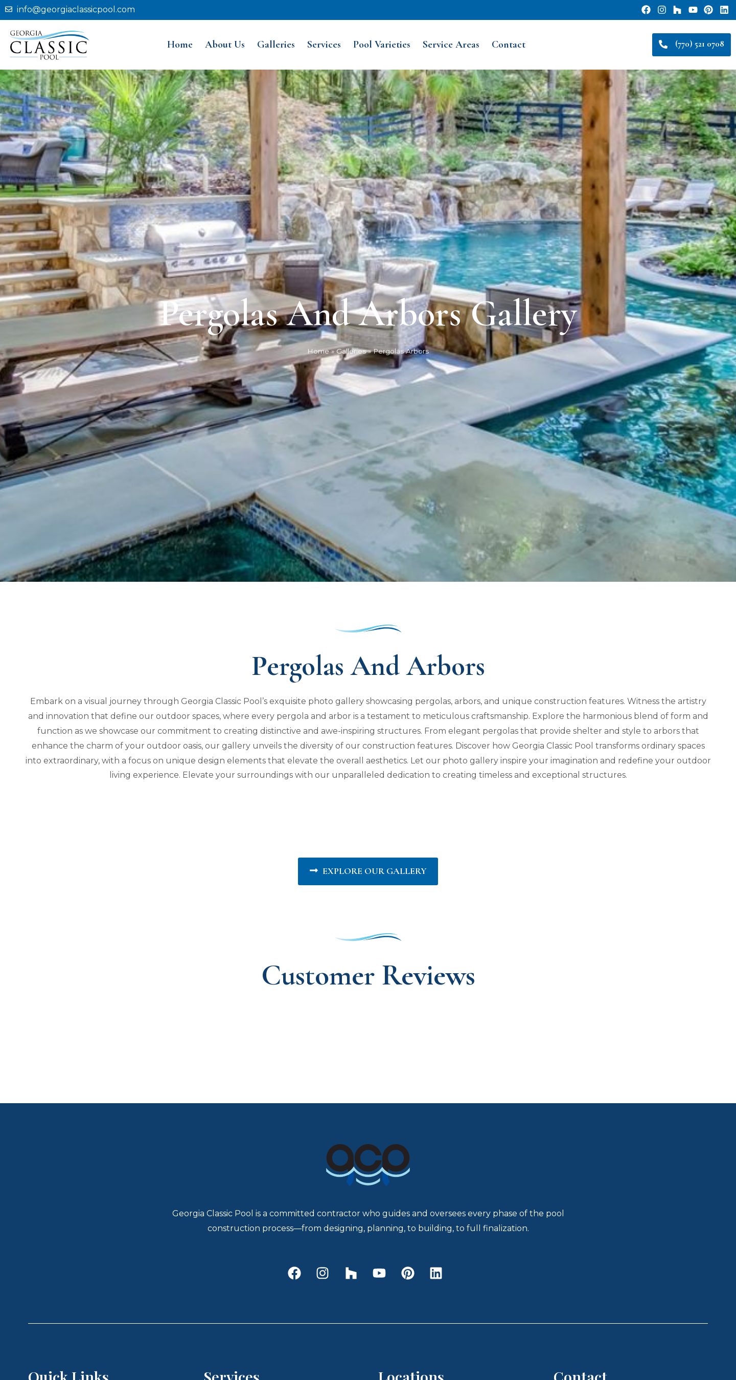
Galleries (276, 44)
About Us (225, 44)
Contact (508, 44)
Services (324, 44)
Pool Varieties (381, 44)
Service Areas (451, 44)
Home (180, 44)
